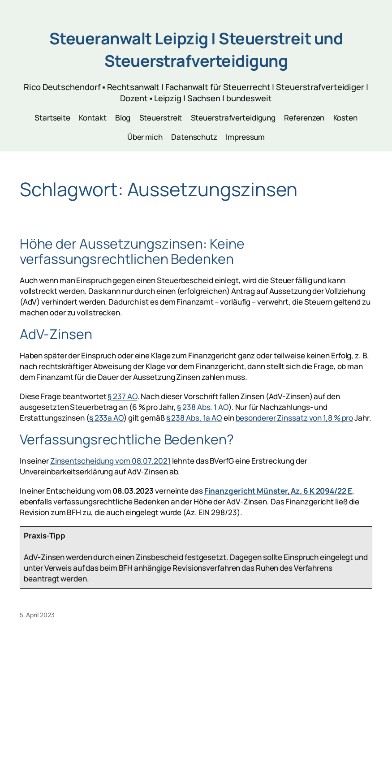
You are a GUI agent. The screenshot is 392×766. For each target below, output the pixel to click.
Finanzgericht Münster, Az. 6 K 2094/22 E (278, 491)
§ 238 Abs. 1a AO (194, 418)
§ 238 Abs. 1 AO (202, 407)
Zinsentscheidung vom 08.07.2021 (110, 461)
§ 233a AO (106, 418)
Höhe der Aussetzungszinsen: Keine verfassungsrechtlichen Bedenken (132, 251)
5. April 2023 (37, 615)
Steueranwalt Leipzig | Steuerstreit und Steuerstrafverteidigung (196, 49)
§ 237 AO (122, 396)
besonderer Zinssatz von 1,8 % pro (294, 418)
